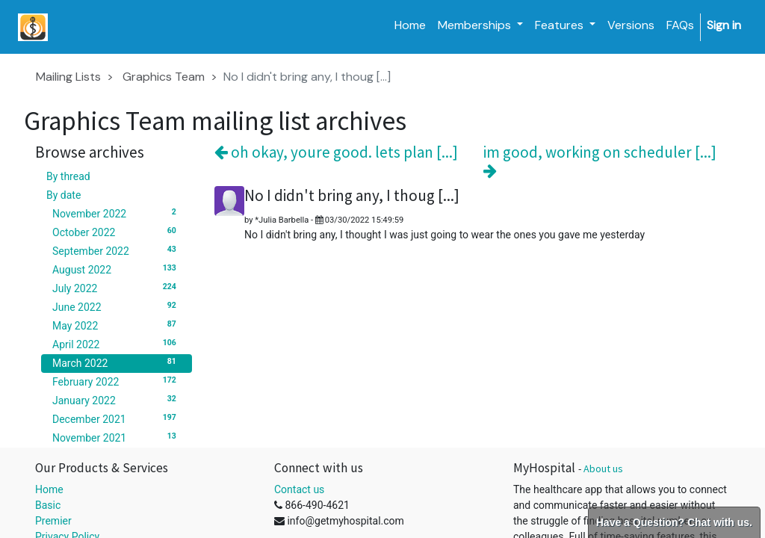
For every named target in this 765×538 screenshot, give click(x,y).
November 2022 (116, 213)
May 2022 (116, 325)
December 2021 (116, 418)
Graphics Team (164, 76)
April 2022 (116, 343)
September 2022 (116, 250)
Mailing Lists (68, 76)
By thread (68, 176)
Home (49, 489)
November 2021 (116, 437)
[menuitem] (410, 25)
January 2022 (116, 399)
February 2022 (116, 381)
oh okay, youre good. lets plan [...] (336, 152)
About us (603, 468)
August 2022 (116, 269)
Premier (53, 521)
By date (63, 195)
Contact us (299, 489)
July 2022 (116, 287)
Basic (48, 505)
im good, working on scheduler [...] (599, 161)
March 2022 (116, 362)
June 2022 (116, 306)
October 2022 (116, 231)
